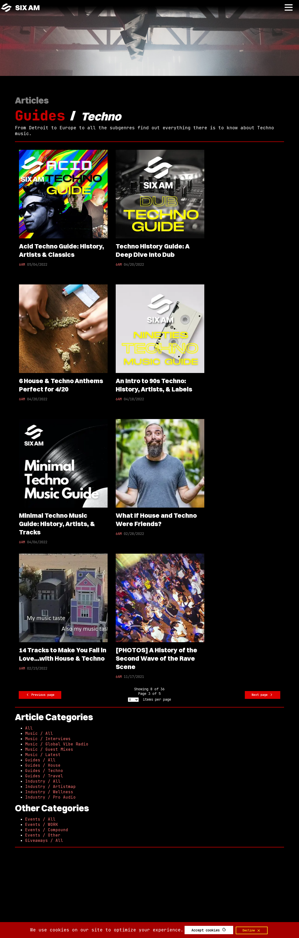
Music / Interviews (48, 738)
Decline (252, 930)
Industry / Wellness (49, 792)
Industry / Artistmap (50, 786)
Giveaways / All (44, 840)
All (29, 728)
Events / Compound (46, 829)
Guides (40, 115)
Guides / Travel (44, 776)
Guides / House (43, 765)
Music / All (39, 733)
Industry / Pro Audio (50, 797)
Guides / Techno (44, 770)
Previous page (40, 695)
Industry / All (43, 781)
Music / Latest (43, 754)
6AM (22, 264)
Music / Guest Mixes (49, 749)
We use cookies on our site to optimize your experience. (106, 930)
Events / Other (43, 835)
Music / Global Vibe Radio (56, 744)
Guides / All (40, 760)
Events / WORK (41, 824)
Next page (262, 695)
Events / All (40, 819)
